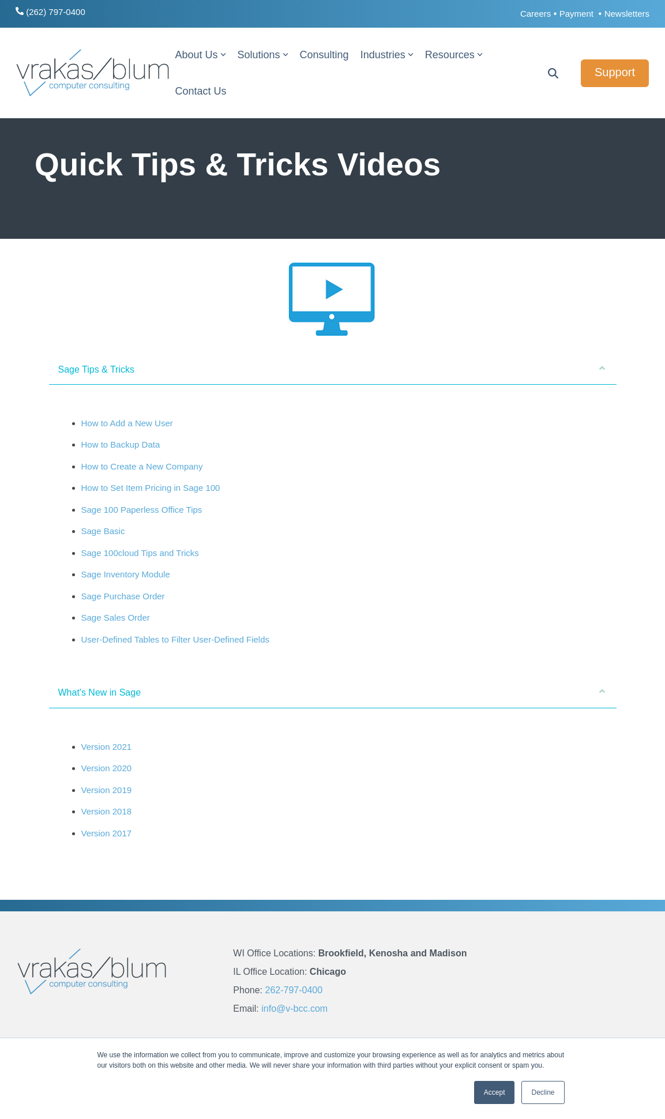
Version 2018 (106, 811)
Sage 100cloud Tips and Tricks (140, 553)
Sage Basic (103, 531)
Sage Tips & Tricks (331, 368)
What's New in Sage (331, 691)
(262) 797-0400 (50, 12)
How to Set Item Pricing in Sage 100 (150, 488)
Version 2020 (106, 768)
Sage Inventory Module (125, 574)
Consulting (324, 55)
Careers (535, 13)
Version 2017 (106, 833)
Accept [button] (494, 1092)
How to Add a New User (127, 423)
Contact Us (200, 91)
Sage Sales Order (115, 617)
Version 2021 (106, 747)
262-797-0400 (293, 990)
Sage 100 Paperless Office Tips (141, 510)
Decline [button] (542, 1092)
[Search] (553, 73)
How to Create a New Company (142, 466)
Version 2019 (106, 790)
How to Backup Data (120, 444)
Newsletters (626, 13)
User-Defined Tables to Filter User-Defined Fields (175, 639)
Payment (577, 13)
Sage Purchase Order (123, 596)
